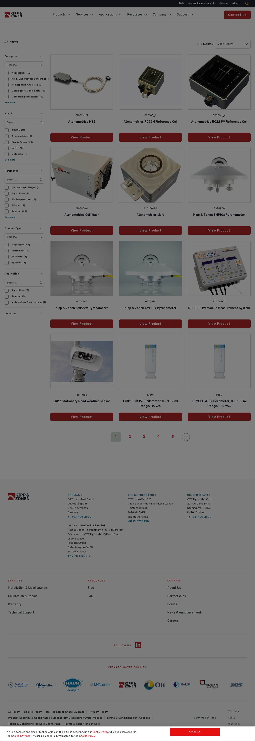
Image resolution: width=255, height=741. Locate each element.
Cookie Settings (20, 737)
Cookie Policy (100, 733)
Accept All (195, 734)
